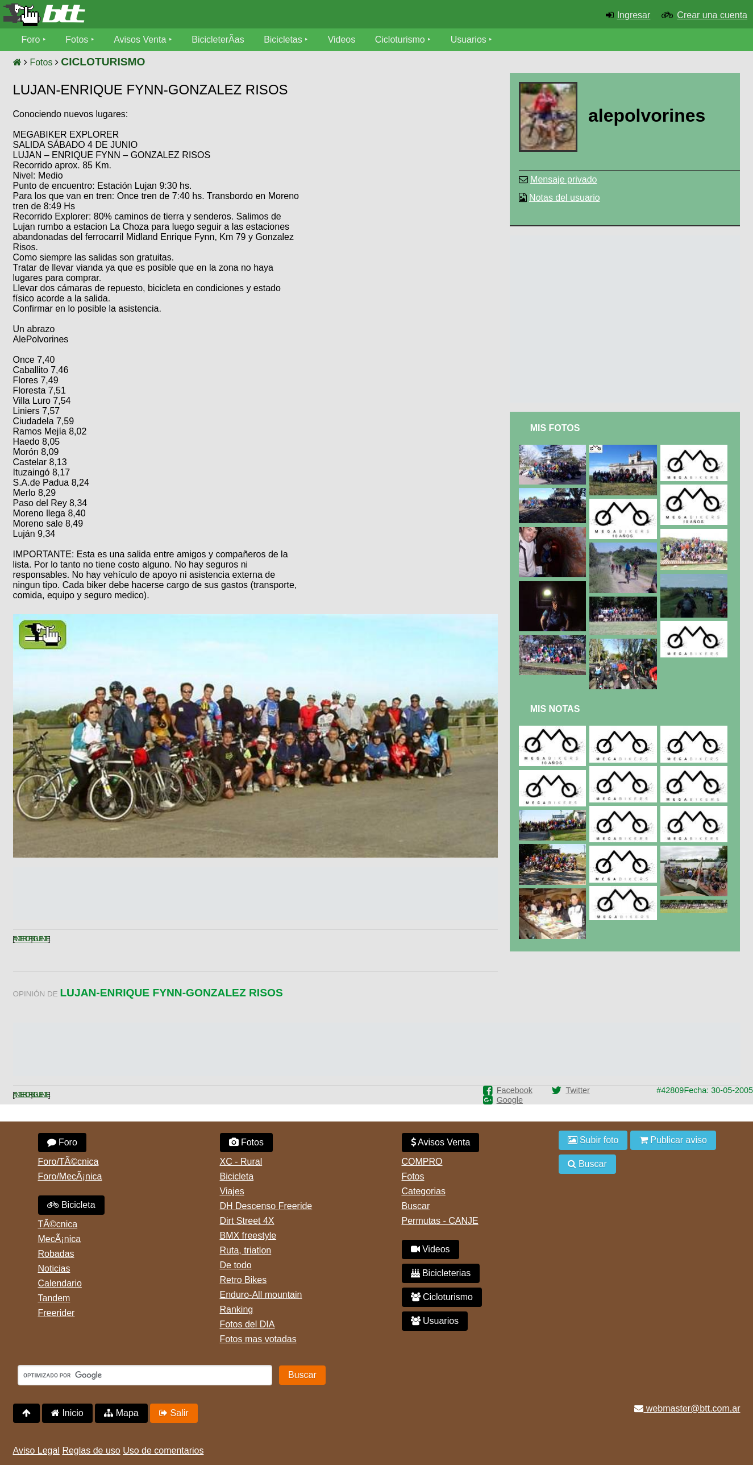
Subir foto (593, 1140)
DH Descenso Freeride (266, 1206)
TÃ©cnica (58, 1224)
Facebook (514, 1090)
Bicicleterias (441, 1273)
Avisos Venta (140, 39)
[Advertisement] (401, 196)
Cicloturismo (400, 39)
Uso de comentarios (163, 1450)
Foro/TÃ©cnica (68, 1161)
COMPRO (422, 1161)
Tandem (54, 1298)
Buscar (416, 1206)
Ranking (236, 1309)
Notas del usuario (564, 197)
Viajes (232, 1191)
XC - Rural (241, 1161)
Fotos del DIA (247, 1324)
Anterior (22, 939)
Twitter (577, 1090)
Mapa (121, 1413)
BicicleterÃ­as (218, 39)
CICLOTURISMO (103, 62)
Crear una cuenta (712, 15)
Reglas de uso (91, 1450)
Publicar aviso (673, 1140)
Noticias (54, 1268)
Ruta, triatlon (246, 1250)
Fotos (76, 39)
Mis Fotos (555, 428)
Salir (173, 1413)
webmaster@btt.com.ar (687, 1408)
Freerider (56, 1313)
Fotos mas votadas (258, 1339)
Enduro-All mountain (261, 1295)
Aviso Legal (36, 1450)
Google (510, 1099)
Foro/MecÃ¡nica (70, 1176)
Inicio (67, 1413)
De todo (236, 1265)
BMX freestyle (248, 1235)
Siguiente (39, 939)
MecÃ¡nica (59, 1239)
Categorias (424, 1191)
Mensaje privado (563, 179)
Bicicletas (284, 39)
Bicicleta (71, 1205)
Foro (31, 39)
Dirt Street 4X (247, 1221)
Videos (342, 39)
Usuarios (468, 39)
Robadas (56, 1254)
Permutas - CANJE (440, 1221)
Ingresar (634, 15)
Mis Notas (555, 709)
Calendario (60, 1283)
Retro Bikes (243, 1280)
